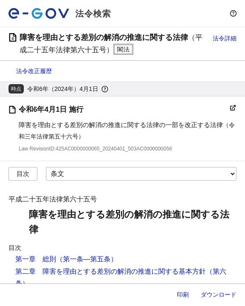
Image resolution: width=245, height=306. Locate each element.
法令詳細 (224, 38)
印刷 (183, 294)
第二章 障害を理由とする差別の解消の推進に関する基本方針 (110, 271)
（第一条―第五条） (86, 259)
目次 (23, 173)
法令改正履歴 (34, 71)
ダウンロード (218, 294)
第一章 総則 (35, 259)
